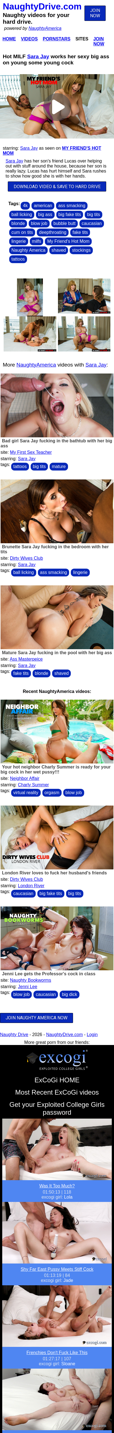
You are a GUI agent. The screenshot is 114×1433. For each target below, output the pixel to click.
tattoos (18, 259)
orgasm (52, 792)
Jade (68, 1280)
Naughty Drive (14, 1034)
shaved (59, 250)
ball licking (21, 214)
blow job (39, 223)
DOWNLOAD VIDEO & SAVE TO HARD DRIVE (57, 186)
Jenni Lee (27, 986)
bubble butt (65, 223)
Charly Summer (33, 784)
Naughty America (28, 250)
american (43, 205)
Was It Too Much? (57, 1186)
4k (25, 205)
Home (9, 39)
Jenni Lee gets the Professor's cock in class (49, 973)
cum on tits (22, 232)
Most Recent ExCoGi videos (57, 1092)
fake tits (80, 232)
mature (59, 466)
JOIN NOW (95, 13)
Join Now (98, 41)
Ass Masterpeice (26, 659)
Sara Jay (38, 56)
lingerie (18, 241)
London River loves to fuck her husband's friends (54, 873)
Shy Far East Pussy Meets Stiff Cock (57, 1269)
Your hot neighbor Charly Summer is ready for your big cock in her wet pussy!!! (56, 769)
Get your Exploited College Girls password (57, 1108)
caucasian (92, 223)
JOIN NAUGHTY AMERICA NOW (36, 1017)
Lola (68, 1197)
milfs (36, 241)
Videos (29, 39)
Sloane (68, 1363)
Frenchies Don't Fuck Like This (57, 1352)
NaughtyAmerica (44, 28)
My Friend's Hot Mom (68, 241)
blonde (18, 223)
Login (92, 1034)
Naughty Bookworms (30, 980)
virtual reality (25, 792)
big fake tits (70, 214)
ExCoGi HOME (57, 1080)
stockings (81, 250)
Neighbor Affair (25, 778)
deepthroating (52, 232)
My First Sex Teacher (31, 452)
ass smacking (71, 205)
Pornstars (56, 39)
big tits (93, 214)
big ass (45, 214)
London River (31, 885)
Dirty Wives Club (26, 558)
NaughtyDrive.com (42, 6)
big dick (69, 994)
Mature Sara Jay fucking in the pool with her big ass (57, 652)
